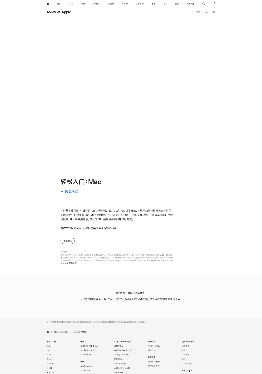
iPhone (50, 362)
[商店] (59, 4)
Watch (50, 366)
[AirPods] (140, 4)
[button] (203, 4)
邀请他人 (67, 243)
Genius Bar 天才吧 (122, 353)
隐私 (184, 362)
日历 (206, 12)
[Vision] (125, 4)
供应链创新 (186, 366)
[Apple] (47, 4)
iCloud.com (85, 357)
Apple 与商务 (154, 349)
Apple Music (86, 369)
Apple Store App (122, 371)
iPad (49, 357)
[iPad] (83, 4)
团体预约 (118, 362)
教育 (184, 353)
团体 (214, 12)
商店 (48, 349)
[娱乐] (165, 4)
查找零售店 (119, 349)
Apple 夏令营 (120, 366)
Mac (49, 353)
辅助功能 (185, 349)
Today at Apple (59, 12)
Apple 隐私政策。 (70, 266)
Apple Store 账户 (88, 353)
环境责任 (185, 357)
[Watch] (111, 4)
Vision (49, 371)
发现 (198, 12)
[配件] (177, 4)
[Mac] (70, 4)
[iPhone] (96, 4)
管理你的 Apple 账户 (89, 349)
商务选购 (152, 353)
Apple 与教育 (154, 364)
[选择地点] (69, 194)
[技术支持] (190, 4)
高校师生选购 (153, 369)
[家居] (153, 4)
